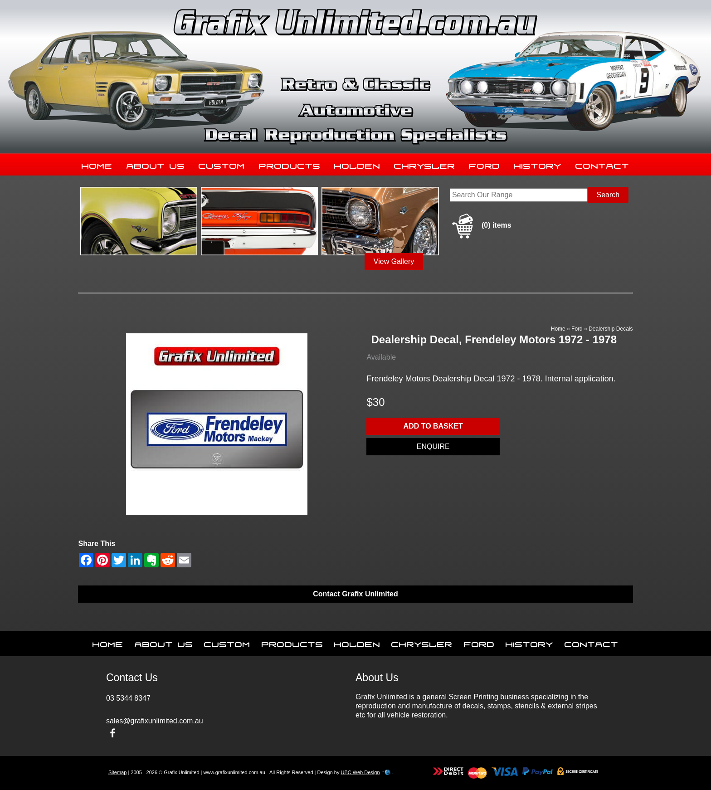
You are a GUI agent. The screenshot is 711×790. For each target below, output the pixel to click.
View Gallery (394, 261)
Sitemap (117, 772)
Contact (602, 164)
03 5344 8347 (128, 698)
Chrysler (424, 164)
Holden (357, 164)
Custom (222, 164)
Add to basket (433, 426)
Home (97, 164)
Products (290, 164)
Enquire (433, 446)
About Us (156, 164)
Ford (484, 164)
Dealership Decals (611, 329)
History (537, 164)
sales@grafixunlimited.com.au (154, 721)
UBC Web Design (360, 772)
